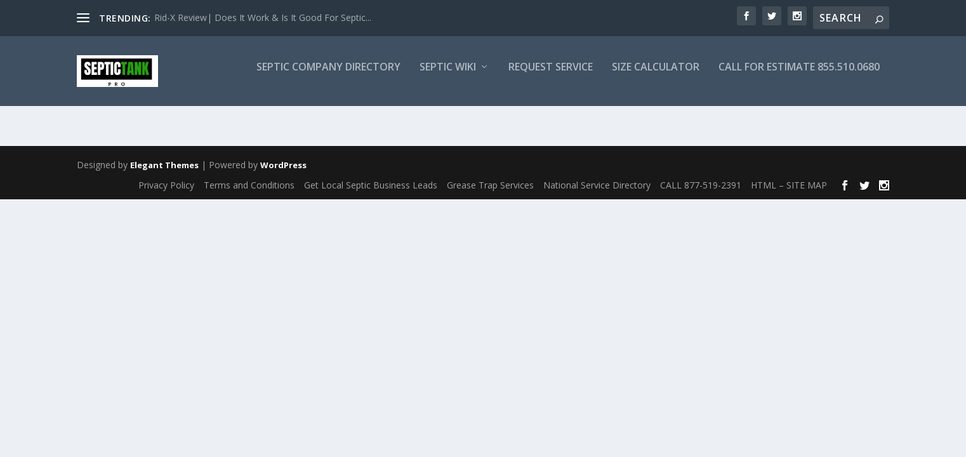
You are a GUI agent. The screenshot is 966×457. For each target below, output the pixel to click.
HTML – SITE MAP (789, 185)
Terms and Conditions (249, 185)
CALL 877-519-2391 (700, 185)
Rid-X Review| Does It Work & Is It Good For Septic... (262, 17)
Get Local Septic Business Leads (370, 185)
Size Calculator (655, 76)
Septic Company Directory (328, 76)
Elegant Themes (164, 165)
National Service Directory (597, 185)
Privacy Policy (166, 185)
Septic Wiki (448, 76)
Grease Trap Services (490, 185)
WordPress (283, 165)
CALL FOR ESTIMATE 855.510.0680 (799, 76)
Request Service (550, 76)
